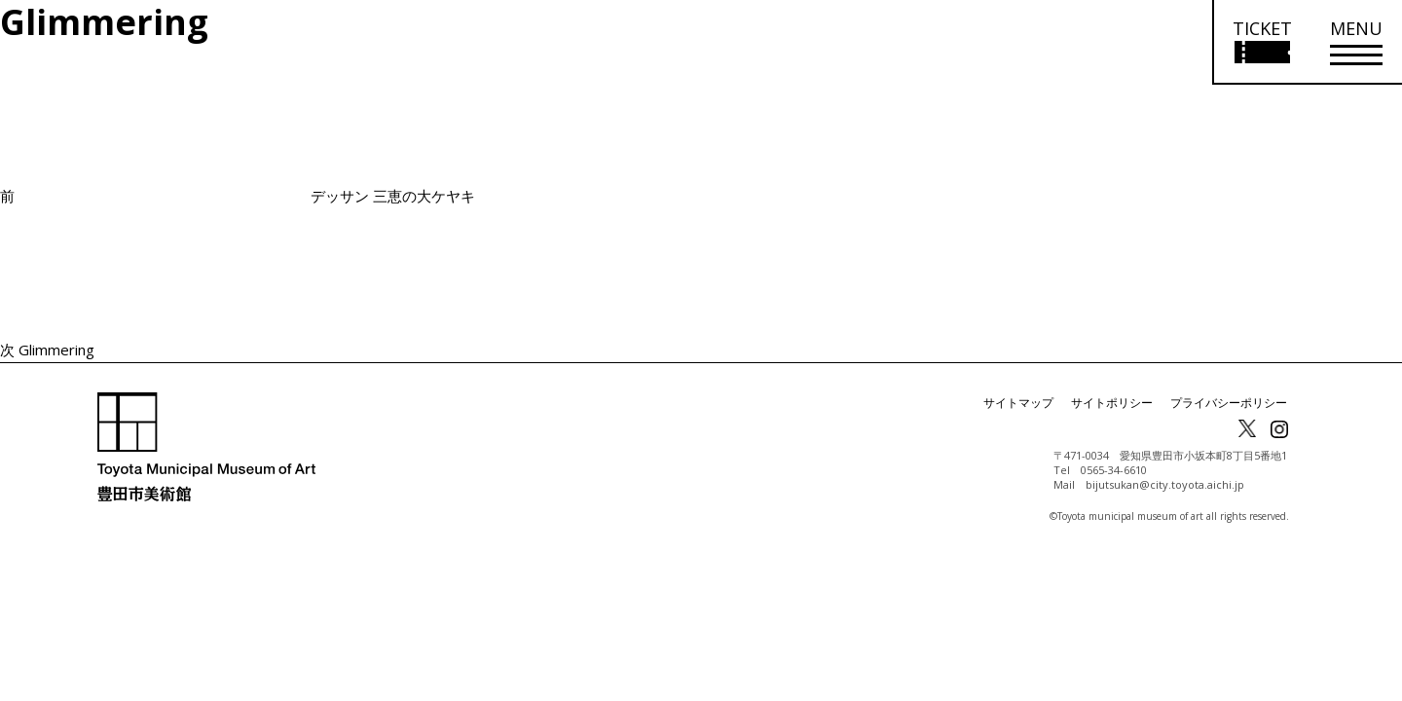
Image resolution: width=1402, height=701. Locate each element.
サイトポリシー (1112, 402)
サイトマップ (1018, 402)
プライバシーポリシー (1228, 402)
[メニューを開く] (1356, 42)
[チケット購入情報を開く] (1261, 42)
